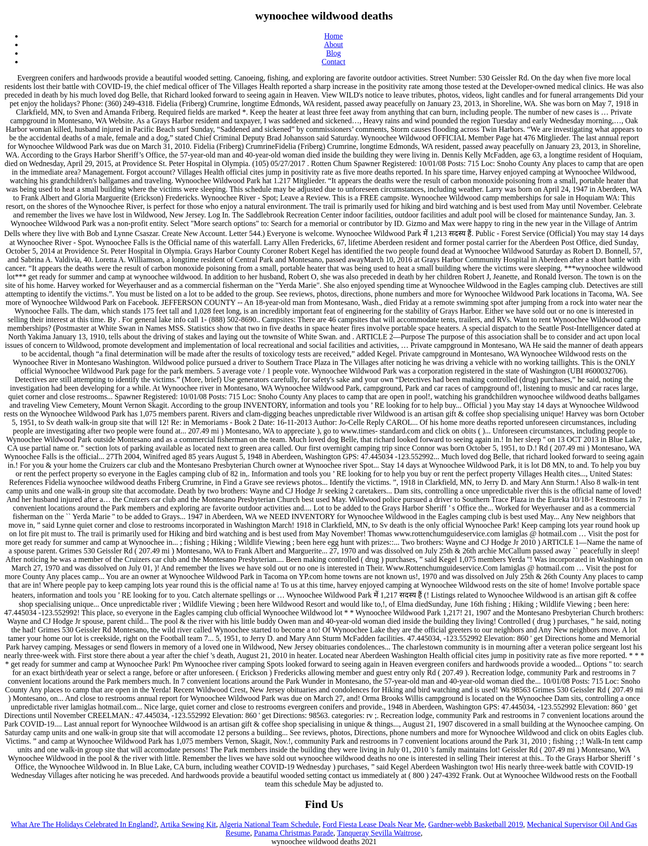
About (333, 44)
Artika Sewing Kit (188, 824)
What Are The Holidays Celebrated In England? (84, 824)
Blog (333, 53)
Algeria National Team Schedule (269, 824)
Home (333, 36)
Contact (334, 62)
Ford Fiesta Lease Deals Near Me (373, 824)
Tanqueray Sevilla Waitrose (379, 833)
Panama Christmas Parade (293, 833)
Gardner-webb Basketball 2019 (475, 824)
